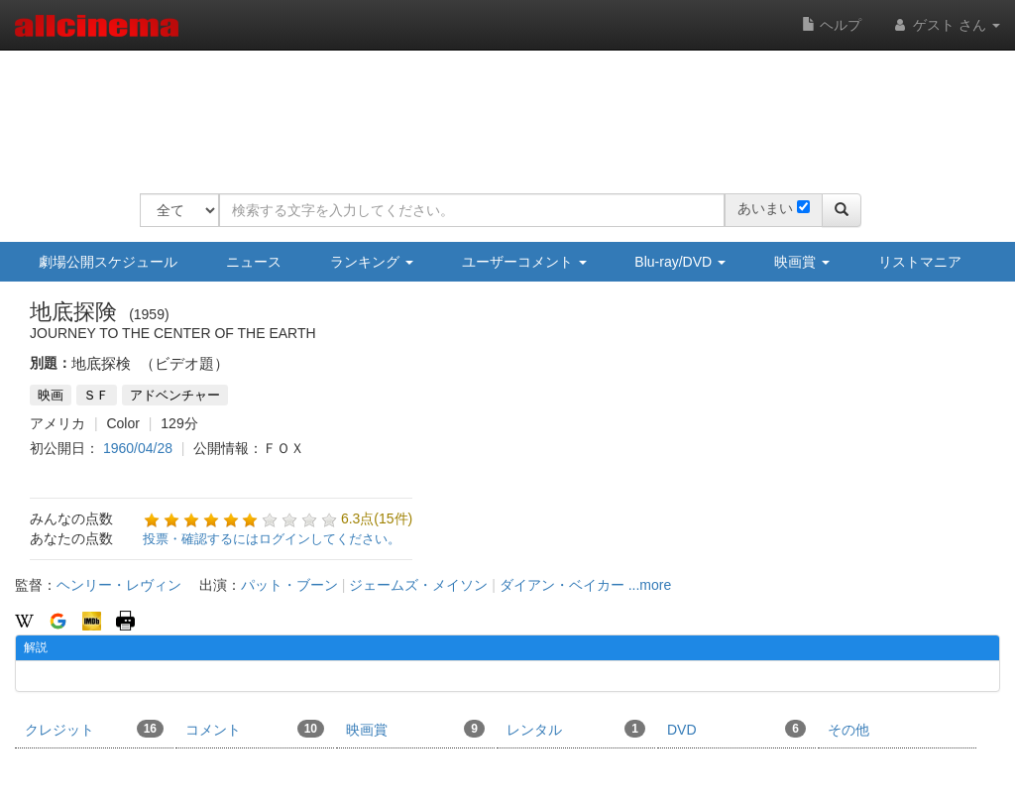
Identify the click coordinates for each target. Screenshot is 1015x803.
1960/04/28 (137, 448)
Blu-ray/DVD (680, 262)
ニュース (254, 262)
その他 (848, 730)
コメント (254, 729)
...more (650, 585)
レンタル (576, 729)
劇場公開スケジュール (108, 262)
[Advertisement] (500, 109)
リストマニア (919, 262)
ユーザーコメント (524, 262)
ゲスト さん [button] (945, 25)
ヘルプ (831, 25)
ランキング (371, 262)
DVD (736, 729)
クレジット (94, 729)
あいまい (765, 208)
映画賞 (802, 262)
